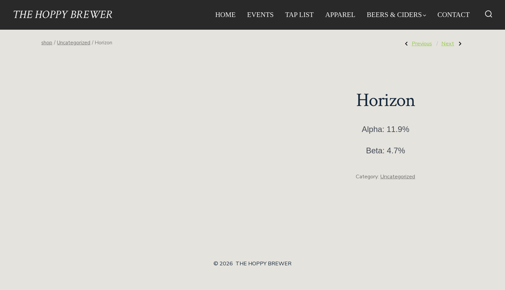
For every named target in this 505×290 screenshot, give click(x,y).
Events (260, 14)
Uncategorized (73, 42)
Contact (453, 14)
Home (225, 14)
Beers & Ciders (396, 14)
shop (46, 42)
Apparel (340, 14)
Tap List (299, 14)
